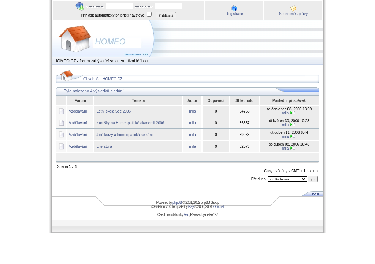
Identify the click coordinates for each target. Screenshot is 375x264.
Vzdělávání (78, 111)
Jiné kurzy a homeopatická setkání (125, 135)
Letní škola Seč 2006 (114, 111)
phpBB (177, 203)
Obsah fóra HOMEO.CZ (102, 79)
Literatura (104, 146)
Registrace (234, 14)
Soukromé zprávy (293, 14)
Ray (191, 207)
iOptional (217, 207)
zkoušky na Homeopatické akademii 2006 (130, 123)
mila (192, 111)
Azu (186, 215)
